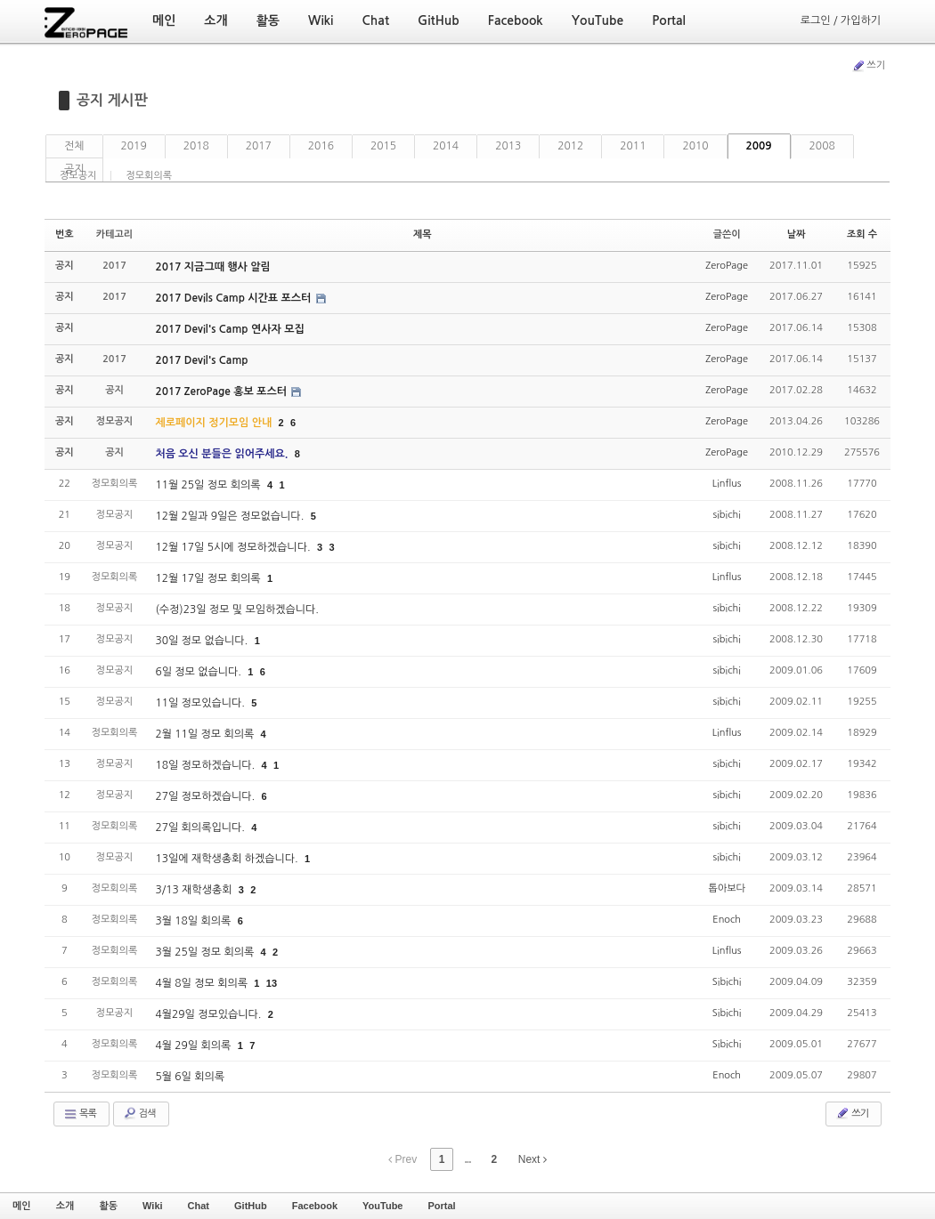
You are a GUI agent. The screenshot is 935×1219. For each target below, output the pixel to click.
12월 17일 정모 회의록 (209, 578)
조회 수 (862, 234)
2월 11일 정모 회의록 (205, 734)
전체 (74, 146)
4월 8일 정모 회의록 (202, 983)
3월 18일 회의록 (194, 921)
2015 (383, 146)
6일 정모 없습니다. (199, 671)
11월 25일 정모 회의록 (209, 485)
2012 (570, 146)
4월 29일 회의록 (194, 1045)
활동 (108, 1205)
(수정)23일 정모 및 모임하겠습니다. (237, 609)
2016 (321, 146)
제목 (422, 234)
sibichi (727, 515)
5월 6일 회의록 (189, 1076)
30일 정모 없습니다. (202, 640)
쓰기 (868, 66)
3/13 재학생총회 (194, 889)
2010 (695, 146)
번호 (64, 234)
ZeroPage (726, 265)
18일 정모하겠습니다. (206, 765)
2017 (259, 146)
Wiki (152, 1205)
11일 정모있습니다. (201, 703)
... (467, 1159)
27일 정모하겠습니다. (206, 796)
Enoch (726, 919)
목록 (79, 1114)
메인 (21, 1205)
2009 (759, 146)
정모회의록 (149, 176)
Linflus (727, 483)
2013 (508, 146)
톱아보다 (726, 888)
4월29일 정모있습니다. (209, 1014)
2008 (822, 146)
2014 (446, 146)
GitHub (250, 1205)
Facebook (314, 1205)
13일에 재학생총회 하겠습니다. (228, 858)
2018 (196, 146)
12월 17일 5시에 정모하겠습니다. (234, 547)
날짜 (796, 234)
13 (271, 983)
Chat (198, 1205)
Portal (441, 1205)
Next (532, 1159)
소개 (65, 1205)
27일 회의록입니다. (201, 827)
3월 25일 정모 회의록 (205, 952)
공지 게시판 (112, 100)
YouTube (382, 1205)
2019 (134, 146)
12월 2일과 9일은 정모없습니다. (230, 516)
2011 (633, 146)
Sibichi (727, 982)
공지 (74, 169)
